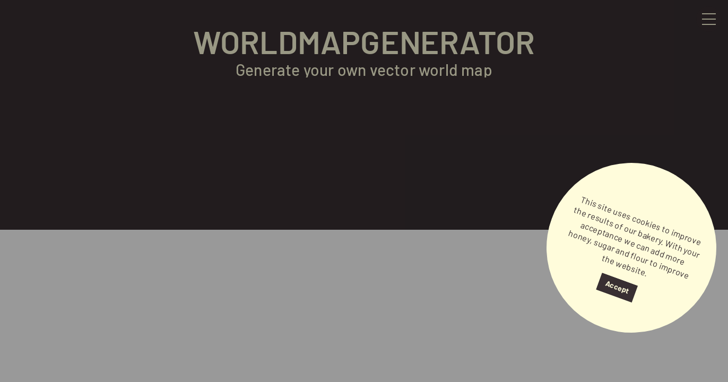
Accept (617, 287)
